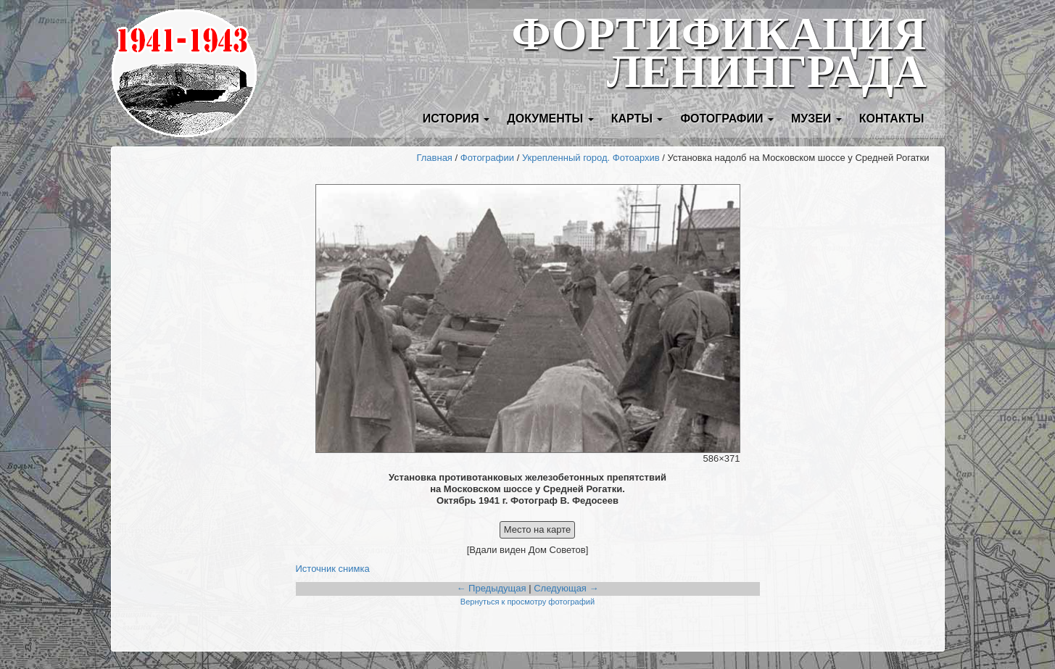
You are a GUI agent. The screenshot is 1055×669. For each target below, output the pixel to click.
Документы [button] (550, 118)
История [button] (456, 118)
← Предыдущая (491, 588)
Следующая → (566, 588)
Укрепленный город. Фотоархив (591, 157)
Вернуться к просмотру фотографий (527, 601)
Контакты (891, 118)
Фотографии (487, 157)
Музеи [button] (816, 118)
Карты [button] (637, 118)
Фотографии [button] (727, 118)
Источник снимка (333, 568)
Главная (434, 157)
